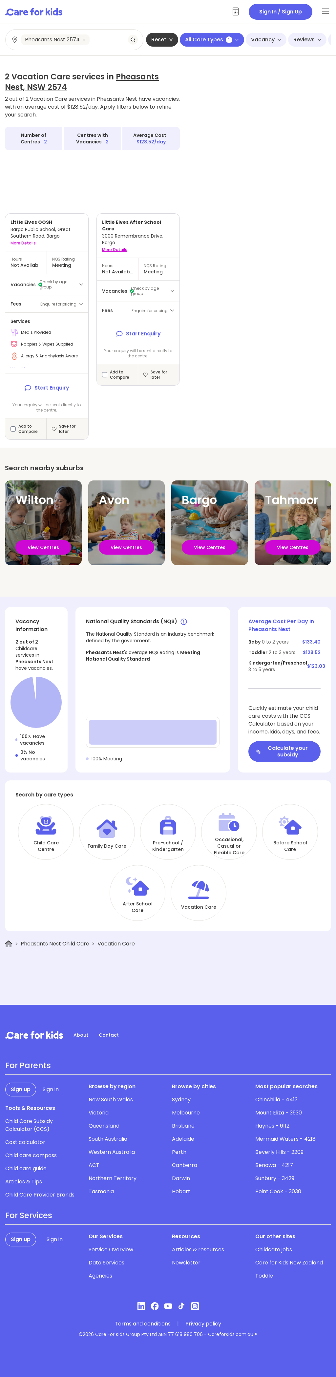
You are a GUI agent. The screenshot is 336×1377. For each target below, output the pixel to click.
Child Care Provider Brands (39, 1194)
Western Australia (112, 1152)
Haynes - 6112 (272, 1126)
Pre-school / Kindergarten (168, 846)
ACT (94, 1165)
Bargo (199, 500)
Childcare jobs (273, 1249)
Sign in (51, 1089)
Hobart (181, 1191)
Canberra (184, 1165)
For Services (28, 1215)
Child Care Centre (46, 846)
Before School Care (290, 846)
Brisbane (183, 1126)
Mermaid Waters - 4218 (285, 1139)
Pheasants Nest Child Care (55, 943)
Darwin (181, 1178)
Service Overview (111, 1249)
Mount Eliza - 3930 (278, 1112)
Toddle (264, 1276)
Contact (109, 1035)
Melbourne (186, 1112)
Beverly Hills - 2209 (279, 1152)
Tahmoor (291, 500)
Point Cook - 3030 (278, 1191)
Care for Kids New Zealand (289, 1262)
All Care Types (212, 39)
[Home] (8, 944)
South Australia (108, 1139)
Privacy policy (203, 1324)
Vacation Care (198, 907)
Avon (114, 500)
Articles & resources (198, 1249)
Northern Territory (112, 1178)
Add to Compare (28, 429)
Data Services (106, 1262)
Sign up (21, 1089)
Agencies (100, 1276)
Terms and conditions (143, 1324)
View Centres (43, 547)
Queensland (104, 1126)
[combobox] (74, 40)
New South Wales (111, 1099)
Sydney (181, 1099)
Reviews (307, 39)
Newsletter (186, 1262)
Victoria (99, 1112)
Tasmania (101, 1191)
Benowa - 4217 (274, 1165)
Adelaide (183, 1139)
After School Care (138, 907)
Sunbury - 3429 (274, 1178)
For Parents (28, 1065)
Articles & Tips (23, 1181)
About (81, 1035)
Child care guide (26, 1168)
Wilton (34, 500)
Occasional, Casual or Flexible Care (229, 846)
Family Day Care (107, 846)
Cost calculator (25, 1142)
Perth (179, 1152)
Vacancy (266, 39)
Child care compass (31, 1155)
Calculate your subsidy (282, 751)
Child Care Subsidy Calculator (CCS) (29, 1125)
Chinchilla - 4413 (276, 1099)
